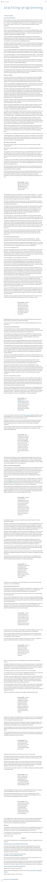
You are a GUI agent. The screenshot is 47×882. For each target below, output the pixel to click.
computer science (21, 401)
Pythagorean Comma (13, 481)
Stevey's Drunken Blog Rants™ (10, 17)
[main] (23, 7)
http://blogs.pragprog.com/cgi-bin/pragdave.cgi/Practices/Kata (16, 843)
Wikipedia (19, 399)
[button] (1, 1)
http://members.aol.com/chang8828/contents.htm (13, 855)
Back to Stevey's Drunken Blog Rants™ (11, 879)
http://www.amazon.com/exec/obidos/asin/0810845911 (14, 866)
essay (15, 20)
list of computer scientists (29, 415)
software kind (27, 85)
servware (41, 43)
